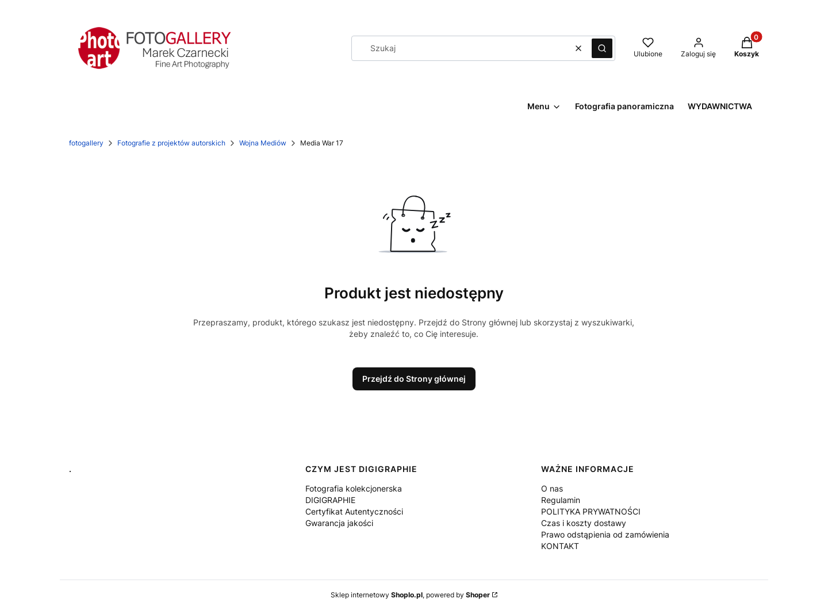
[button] (602, 48)
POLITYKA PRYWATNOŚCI (591, 511)
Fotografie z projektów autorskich (171, 143)
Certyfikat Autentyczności (354, 511)
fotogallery (86, 143)
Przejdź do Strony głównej (414, 378)
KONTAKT (560, 546)
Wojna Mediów (262, 143)
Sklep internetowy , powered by (410, 594)
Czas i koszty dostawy (583, 523)
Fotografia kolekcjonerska (353, 488)
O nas (552, 488)
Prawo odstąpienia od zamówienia (605, 534)
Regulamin (560, 500)
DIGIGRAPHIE (330, 500)
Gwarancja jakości (339, 523)
